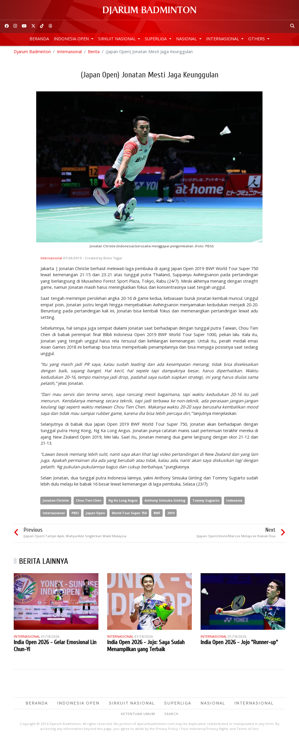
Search (171, 714)
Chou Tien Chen (88, 501)
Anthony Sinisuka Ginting (165, 501)
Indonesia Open (72, 38)
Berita (94, 52)
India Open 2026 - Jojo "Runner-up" (239, 643)
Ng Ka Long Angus (123, 501)
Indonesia (234, 501)
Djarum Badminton (32, 52)
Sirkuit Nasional (117, 38)
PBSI (75, 513)
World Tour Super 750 (129, 513)
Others (257, 38)
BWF (157, 513)
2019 (170, 513)
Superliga (156, 38)
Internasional (223, 38)
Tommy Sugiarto (205, 501)
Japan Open (95, 513)
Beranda (39, 38)
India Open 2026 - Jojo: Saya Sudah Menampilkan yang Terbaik (146, 646)
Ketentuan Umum (138, 714)
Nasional (187, 38)
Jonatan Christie (56, 501)
